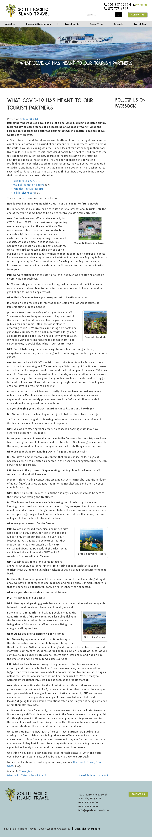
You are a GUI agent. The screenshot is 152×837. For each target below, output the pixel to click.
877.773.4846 (118, 9)
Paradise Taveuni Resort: (28, 188)
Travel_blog (26, 771)
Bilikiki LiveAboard (24, 192)
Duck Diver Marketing (86, 828)
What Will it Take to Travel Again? (26, 775)
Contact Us (137, 14)
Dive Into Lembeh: (24, 181)
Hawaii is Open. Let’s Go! (93, 775)
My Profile (141, 4)
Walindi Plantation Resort (28, 184)
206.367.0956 (118, 4)
